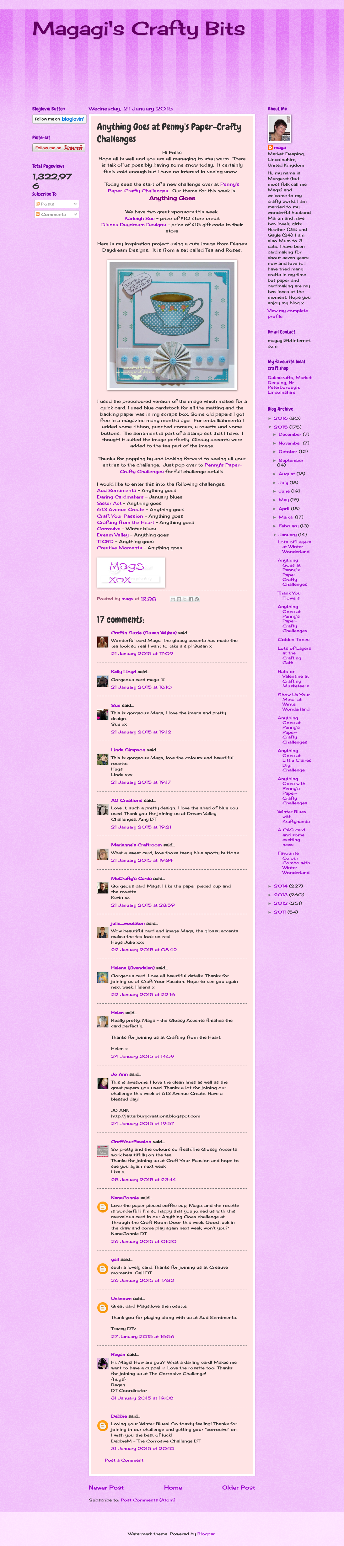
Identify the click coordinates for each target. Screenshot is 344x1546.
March (287, 517)
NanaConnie (125, 1197)
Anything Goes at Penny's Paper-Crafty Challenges (292, 572)
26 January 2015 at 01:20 (143, 1241)
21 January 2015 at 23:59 (143, 905)
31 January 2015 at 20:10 (142, 1448)
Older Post (238, 1487)
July (284, 482)
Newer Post (106, 1487)
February (289, 525)
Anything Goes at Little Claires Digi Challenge (294, 760)
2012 (281, 903)
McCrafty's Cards (131, 878)
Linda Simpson (128, 749)
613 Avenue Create (120, 509)
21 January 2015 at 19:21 (141, 826)
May (284, 499)
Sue (115, 705)
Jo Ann (119, 1074)
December (291, 434)
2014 (281, 885)
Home (173, 1487)
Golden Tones (293, 639)
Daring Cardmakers (120, 496)
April (285, 508)
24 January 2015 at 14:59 (143, 1056)
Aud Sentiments (116, 490)
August (288, 473)
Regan (118, 1354)
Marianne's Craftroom (136, 844)
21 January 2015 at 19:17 (141, 782)
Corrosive (109, 528)
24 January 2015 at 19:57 (142, 1123)
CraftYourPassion (131, 1141)
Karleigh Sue (140, 218)
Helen (117, 1012)
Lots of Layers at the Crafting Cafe (294, 655)
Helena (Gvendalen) (132, 967)
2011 (281, 911)
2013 (281, 894)
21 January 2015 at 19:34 (142, 860)
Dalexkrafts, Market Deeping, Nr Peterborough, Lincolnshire (290, 384)
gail (115, 1259)
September (291, 460)
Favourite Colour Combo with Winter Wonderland (294, 862)
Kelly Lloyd (123, 671)
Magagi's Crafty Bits (138, 28)
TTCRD (105, 541)
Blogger (206, 1533)
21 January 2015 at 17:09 (142, 653)
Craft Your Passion (120, 516)
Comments (51, 214)
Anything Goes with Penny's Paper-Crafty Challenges (292, 790)
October (289, 451)
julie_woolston (128, 923)
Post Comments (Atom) (148, 1499)
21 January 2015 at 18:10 (141, 687)
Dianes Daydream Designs (133, 224)
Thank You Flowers (289, 595)
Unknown (121, 1298)
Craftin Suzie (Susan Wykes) (143, 632)
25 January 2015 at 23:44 (143, 1179)
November (291, 442)
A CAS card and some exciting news (291, 837)
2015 (281, 426)
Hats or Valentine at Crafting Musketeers (293, 678)
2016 (281, 418)
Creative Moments (119, 547)
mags (280, 147)
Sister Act (109, 503)
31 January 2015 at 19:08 (142, 1397)
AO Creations (126, 800)
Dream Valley (113, 534)
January (288, 534)
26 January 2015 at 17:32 (142, 1280)
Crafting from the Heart (125, 522)
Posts (45, 203)
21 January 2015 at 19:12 (141, 731)
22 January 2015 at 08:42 (144, 949)
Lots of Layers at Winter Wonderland (294, 546)
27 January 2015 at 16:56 (143, 1336)
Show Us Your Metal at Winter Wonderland (294, 702)
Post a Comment (124, 1460)
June (285, 490)
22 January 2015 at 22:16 (143, 994)
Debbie (119, 1416)
